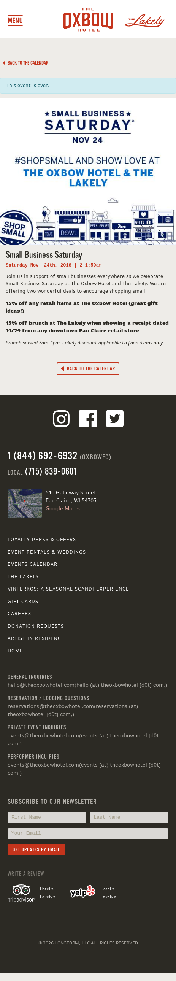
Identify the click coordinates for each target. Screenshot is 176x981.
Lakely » (47, 897)
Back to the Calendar (25, 63)
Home (15, 651)
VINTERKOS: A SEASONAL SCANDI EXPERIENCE (68, 589)
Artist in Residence (36, 638)
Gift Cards (23, 601)
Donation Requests (36, 626)
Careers (19, 613)
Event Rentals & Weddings (47, 552)
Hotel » (47, 889)
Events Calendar (32, 564)
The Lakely (23, 577)
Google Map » (63, 508)
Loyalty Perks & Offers (42, 539)
